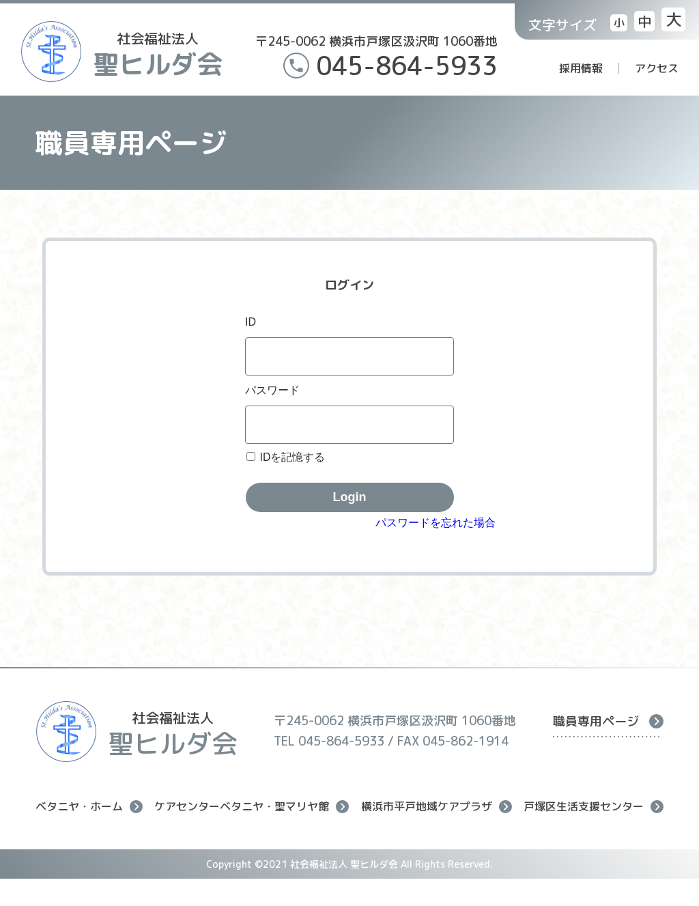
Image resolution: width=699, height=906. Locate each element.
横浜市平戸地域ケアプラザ (436, 806)
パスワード (272, 390)
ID (250, 322)
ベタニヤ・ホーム (89, 806)
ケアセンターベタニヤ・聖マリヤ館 (251, 806)
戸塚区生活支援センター (594, 806)
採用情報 (581, 68)
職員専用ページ (608, 721)
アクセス (657, 68)
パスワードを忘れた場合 (435, 522)
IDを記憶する (292, 457)
